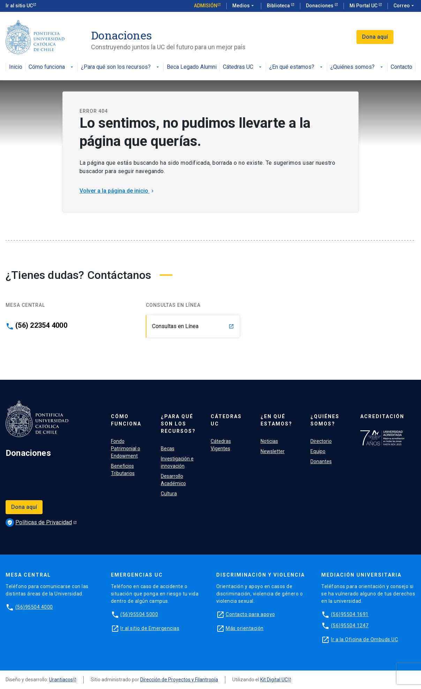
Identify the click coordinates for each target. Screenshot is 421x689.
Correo (404, 6)
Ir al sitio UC (19, 5)
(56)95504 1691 (350, 614)
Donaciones (320, 5)
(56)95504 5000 (139, 614)
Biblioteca (279, 5)
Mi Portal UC (363, 5)
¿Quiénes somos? (357, 67)
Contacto (401, 67)
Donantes (321, 461)
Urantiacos (61, 679)
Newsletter (273, 451)
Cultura (169, 493)
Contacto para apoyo (250, 614)
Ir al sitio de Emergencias (149, 628)
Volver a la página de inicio (117, 190)
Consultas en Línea (193, 326)
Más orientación (245, 628)
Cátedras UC (243, 67)
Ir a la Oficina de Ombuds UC (364, 639)
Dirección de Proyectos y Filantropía (179, 679)
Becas (167, 448)
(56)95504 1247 (350, 625)
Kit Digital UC (274, 679)
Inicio (15, 67)
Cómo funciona (52, 67)
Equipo (317, 451)
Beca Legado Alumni (192, 67)
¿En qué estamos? (296, 67)
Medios (243, 6)
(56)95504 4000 (34, 607)
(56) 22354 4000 (41, 325)
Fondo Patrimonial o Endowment (125, 448)
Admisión (205, 5)
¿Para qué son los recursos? (120, 67)
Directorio (321, 441)
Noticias (269, 441)
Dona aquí (375, 37)
